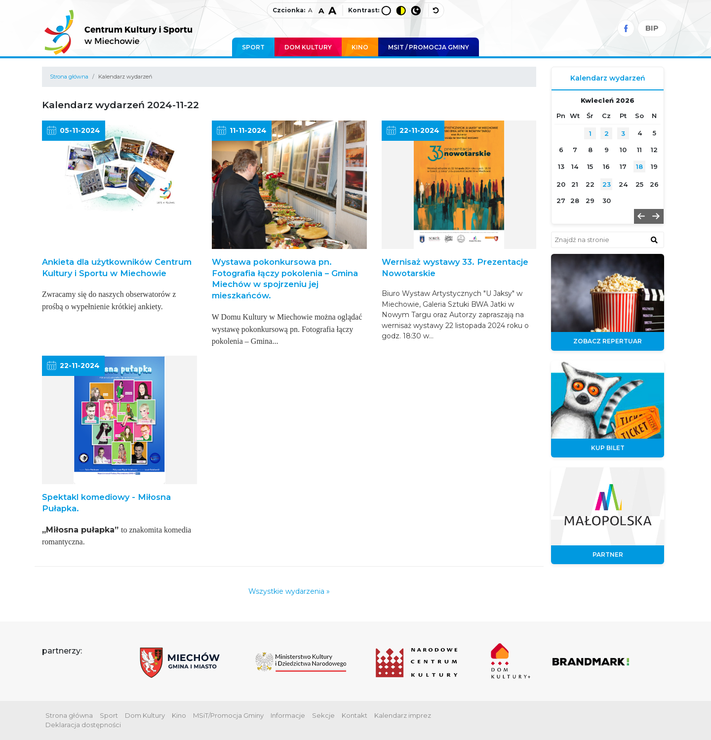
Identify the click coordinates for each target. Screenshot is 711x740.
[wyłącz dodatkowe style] (436, 10)
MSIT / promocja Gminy (428, 47)
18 (639, 166)
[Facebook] (625, 28)
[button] (641, 216)
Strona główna (69, 76)
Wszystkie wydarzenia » (289, 591)
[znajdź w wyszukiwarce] (654, 239)
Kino (360, 47)
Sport (253, 47)
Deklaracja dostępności (83, 725)
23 (606, 184)
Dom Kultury (308, 47)
